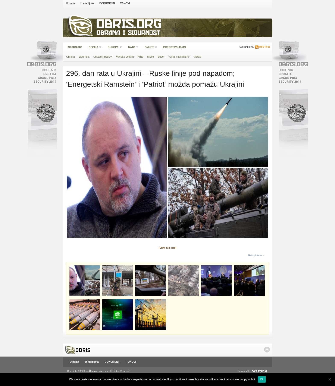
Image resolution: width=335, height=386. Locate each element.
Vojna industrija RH (179, 56)
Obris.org (129, 25)
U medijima (87, 3)
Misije (150, 56)
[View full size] (167, 247)
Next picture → (256, 255)
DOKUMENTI (107, 3)
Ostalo (197, 56)
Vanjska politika (125, 56)
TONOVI (125, 3)
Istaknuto (75, 47)
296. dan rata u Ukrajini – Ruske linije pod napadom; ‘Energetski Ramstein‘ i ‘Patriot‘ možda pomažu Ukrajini (155, 78)
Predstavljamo (174, 47)
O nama (70, 3)
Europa (113, 47)
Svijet (149, 47)
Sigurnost (84, 56)
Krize (140, 56)
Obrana (70, 56)
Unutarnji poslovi (102, 56)
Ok (262, 379)
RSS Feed (264, 46)
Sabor (161, 56)
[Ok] (330, 379)
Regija (93, 47)
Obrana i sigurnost (128, 33)
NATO (131, 47)
